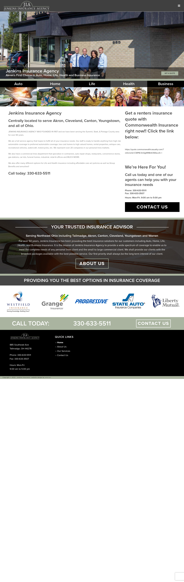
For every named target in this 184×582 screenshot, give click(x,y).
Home (59, 342)
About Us (61, 346)
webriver (48, 377)
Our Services (63, 351)
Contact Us (62, 355)
